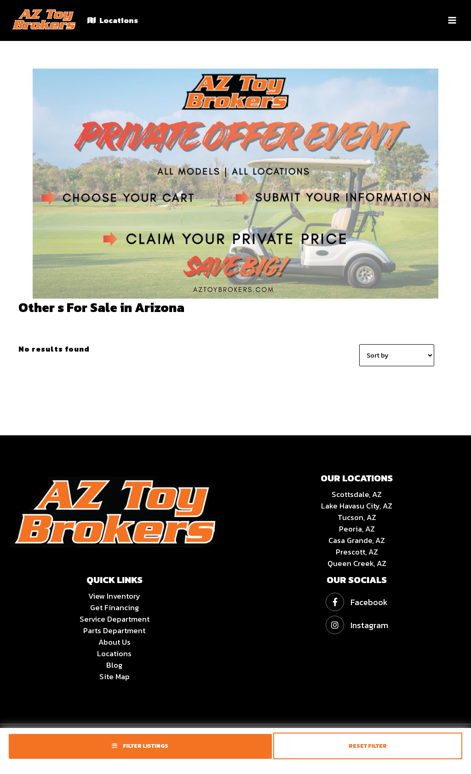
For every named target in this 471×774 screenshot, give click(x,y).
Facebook (357, 602)
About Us (114, 641)
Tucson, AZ (357, 517)
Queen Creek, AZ (356, 563)
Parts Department (114, 630)
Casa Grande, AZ (356, 540)
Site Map (114, 676)
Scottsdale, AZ (357, 494)
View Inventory (114, 595)
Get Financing (114, 607)
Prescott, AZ (357, 551)
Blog (114, 664)
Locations (112, 20)
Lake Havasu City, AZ (356, 505)
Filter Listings (140, 746)
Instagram (357, 625)
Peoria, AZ (357, 528)
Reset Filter (368, 746)
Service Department (114, 618)
